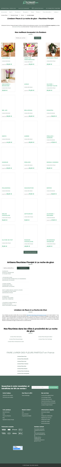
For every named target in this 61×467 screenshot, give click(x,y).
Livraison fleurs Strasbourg (23, 371)
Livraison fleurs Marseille (22, 358)
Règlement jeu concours (46, 417)
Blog (4, 417)
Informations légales (45, 412)
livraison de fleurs (17, 26)
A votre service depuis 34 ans (47, 395)
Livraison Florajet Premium (47, 404)
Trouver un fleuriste (7, 415)
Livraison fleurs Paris (21, 356)
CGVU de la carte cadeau (8, 397)
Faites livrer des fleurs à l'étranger (48, 401)
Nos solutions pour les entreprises (48, 403)
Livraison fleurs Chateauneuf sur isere (16, 341)
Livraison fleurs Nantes (22, 368)
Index (4, 414)
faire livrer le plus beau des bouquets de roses (36, 315)
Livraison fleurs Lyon (21, 361)
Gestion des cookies (45, 421)
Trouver (37, 38)
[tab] (4, 12)
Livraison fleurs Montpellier (23, 373)
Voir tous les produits (30, 252)
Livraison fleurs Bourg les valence (45, 336)
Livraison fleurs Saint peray (16, 336)
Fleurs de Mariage (25, 395)
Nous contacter (25, 414)
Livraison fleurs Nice (21, 366)
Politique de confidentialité (46, 415)
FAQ (23, 412)
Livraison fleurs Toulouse (22, 363)
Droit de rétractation (45, 423)
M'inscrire (53, 387)
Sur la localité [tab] (8, 268)
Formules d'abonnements (46, 399)
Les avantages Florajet (46, 397)
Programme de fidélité (26, 415)
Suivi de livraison (6, 412)
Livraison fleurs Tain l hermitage (45, 339)
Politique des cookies (45, 419)
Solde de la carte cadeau (8, 395)
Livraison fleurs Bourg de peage (15, 339)
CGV (42, 414)
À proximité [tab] (23, 268)
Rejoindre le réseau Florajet (8, 419)
